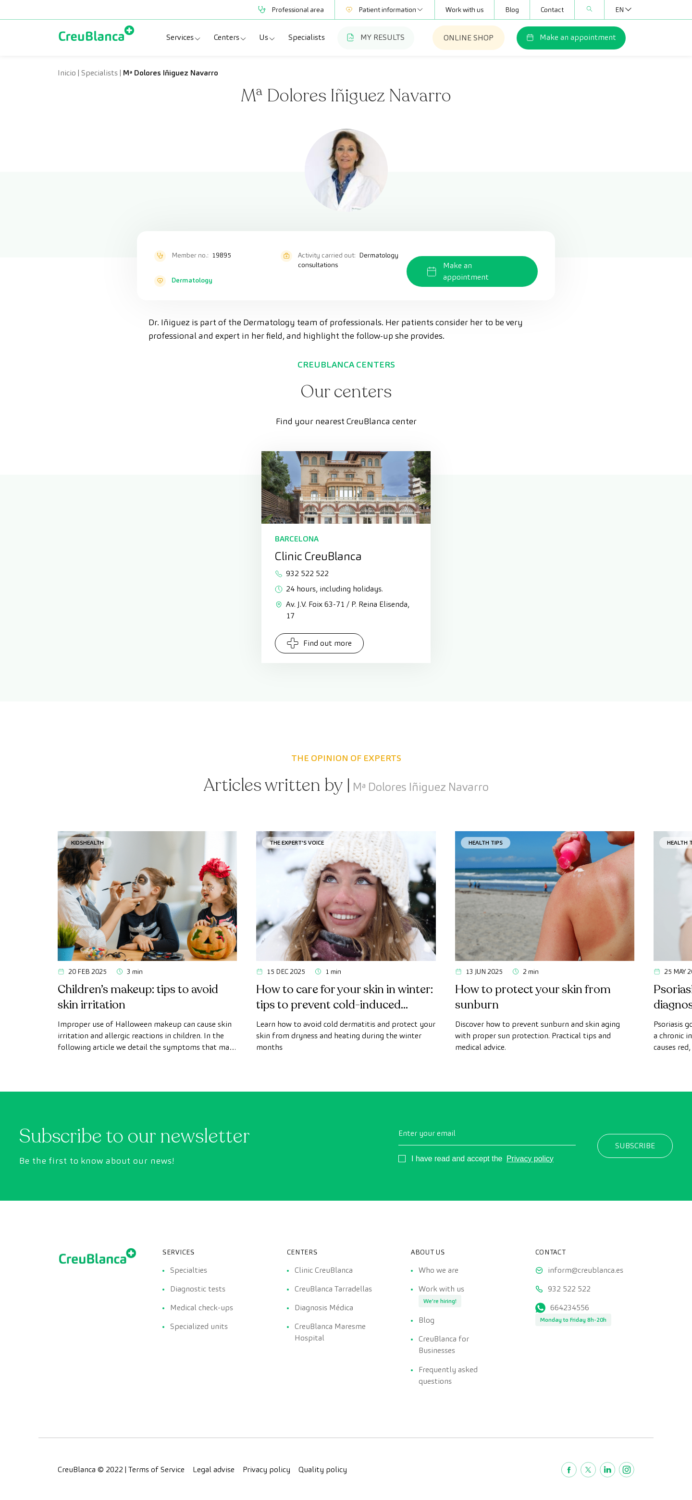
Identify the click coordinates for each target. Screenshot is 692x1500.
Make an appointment (571, 37)
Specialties (188, 1270)
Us (267, 37)
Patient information (385, 9)
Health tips (486, 842)
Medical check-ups (201, 1308)
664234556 (569, 1308)
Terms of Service (156, 1471)
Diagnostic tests (197, 1289)
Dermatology (192, 280)
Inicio (67, 73)
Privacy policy (530, 1159)
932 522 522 (302, 573)
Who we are (438, 1270)
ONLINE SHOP (469, 38)
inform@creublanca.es (585, 1270)
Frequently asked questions (448, 1377)
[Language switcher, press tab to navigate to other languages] (619, 9)
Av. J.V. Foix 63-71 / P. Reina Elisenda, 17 (342, 610)
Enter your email (427, 1133)
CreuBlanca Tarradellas (333, 1289)
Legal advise (214, 1471)
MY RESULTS (376, 37)
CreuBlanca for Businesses (444, 1346)
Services (183, 37)
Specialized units (199, 1328)
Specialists (306, 37)
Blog (512, 9)
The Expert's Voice (297, 842)
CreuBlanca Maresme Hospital (330, 1333)
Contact (552, 9)
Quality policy (322, 1471)
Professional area (291, 9)
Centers (230, 37)
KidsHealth (87, 842)
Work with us (464, 9)
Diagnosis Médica (324, 1308)
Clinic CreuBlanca (324, 1270)
